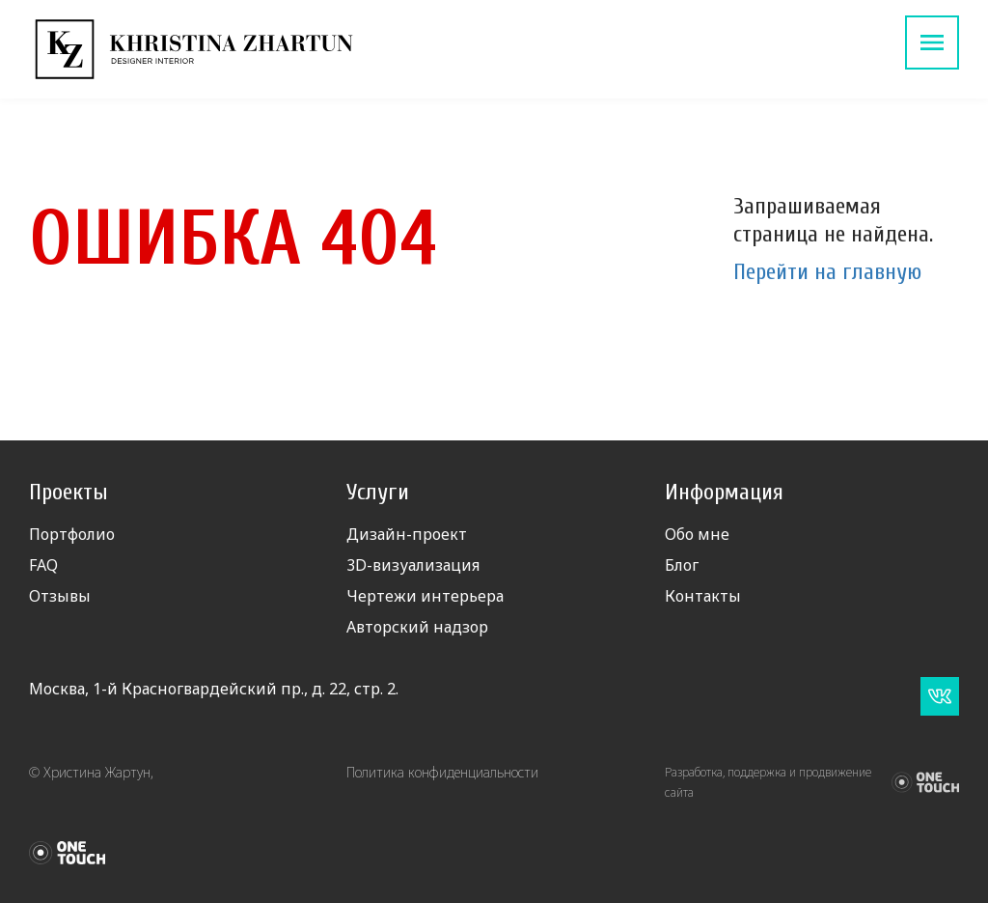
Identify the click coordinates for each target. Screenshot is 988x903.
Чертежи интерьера (425, 596)
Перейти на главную (827, 272)
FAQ (43, 565)
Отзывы (60, 596)
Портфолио (72, 534)
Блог (682, 565)
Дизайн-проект (406, 534)
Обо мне (697, 534)
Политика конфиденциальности (442, 772)
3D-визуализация (413, 565)
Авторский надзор (417, 626)
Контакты (703, 596)
